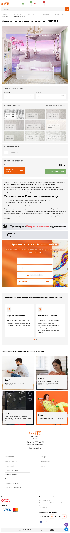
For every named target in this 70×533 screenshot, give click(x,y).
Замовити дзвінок (35, 448)
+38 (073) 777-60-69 (35, 442)
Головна (4, 14)
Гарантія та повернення (13, 479)
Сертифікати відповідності (13, 488)
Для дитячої (59, 14)
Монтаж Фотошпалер (12, 484)
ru (16, 4)
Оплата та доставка (11, 471)
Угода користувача (11, 475)
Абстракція (45, 14)
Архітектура (32, 14)
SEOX (52, 530)
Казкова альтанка (19, 16)
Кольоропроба (9, 466)
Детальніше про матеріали (55, 105)
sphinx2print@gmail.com (35, 445)
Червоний (5, 16)
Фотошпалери (17, 14)
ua (13, 4)
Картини (43, 466)
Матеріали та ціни (11, 462)
